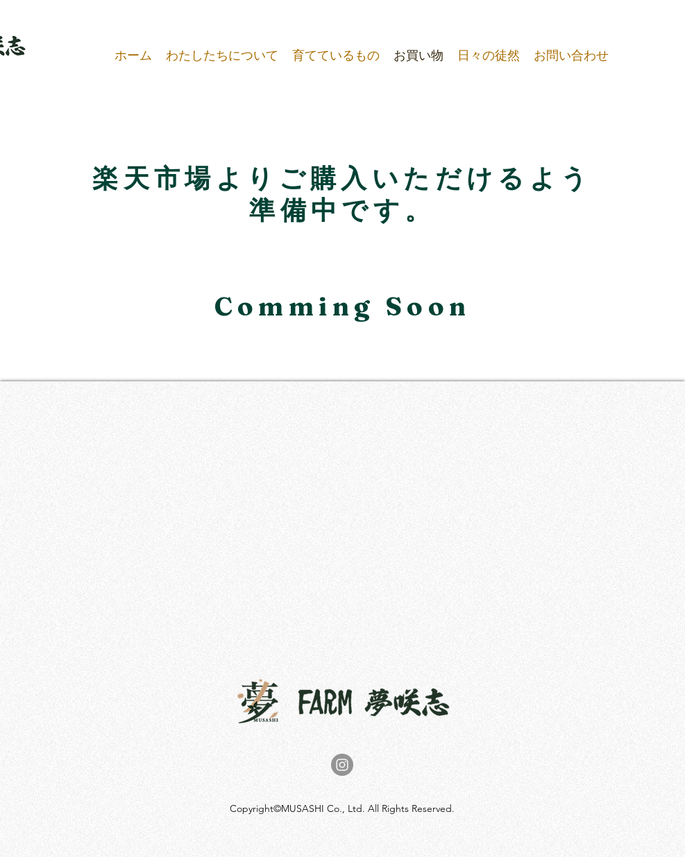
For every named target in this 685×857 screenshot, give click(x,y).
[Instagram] (342, 765)
